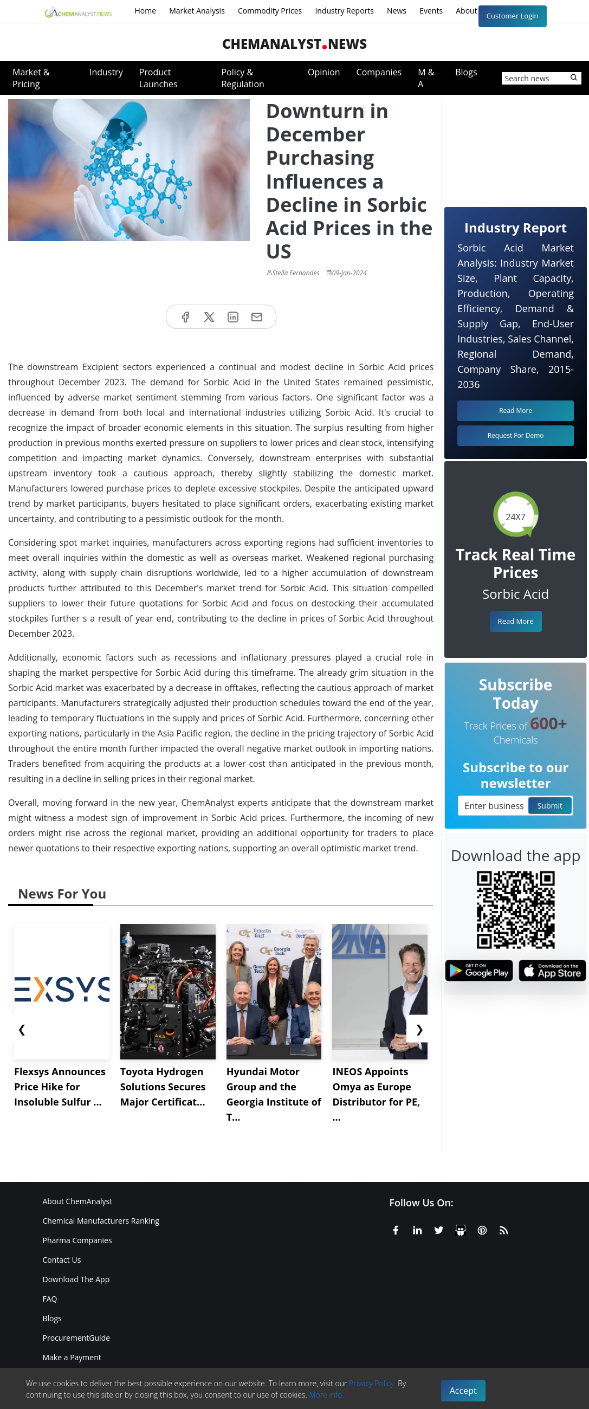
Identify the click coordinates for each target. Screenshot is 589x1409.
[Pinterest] (482, 1228)
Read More (516, 621)
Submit (550, 805)
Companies (379, 72)
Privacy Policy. (372, 1383)
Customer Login (513, 16)
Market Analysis (197, 10)
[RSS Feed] (504, 1228)
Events (431, 10)
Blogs (466, 72)
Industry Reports (344, 10)
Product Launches (158, 78)
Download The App (76, 1279)
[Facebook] (395, 1228)
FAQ (50, 1299)
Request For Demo (516, 435)
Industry (106, 72)
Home (146, 10)
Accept (463, 1391)
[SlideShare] (460, 1228)
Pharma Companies (77, 1240)
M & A (426, 78)
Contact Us (62, 1260)
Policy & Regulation (242, 78)
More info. (326, 1394)
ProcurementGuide (77, 1338)
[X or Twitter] (438, 1228)
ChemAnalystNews (294, 44)
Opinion (324, 72)
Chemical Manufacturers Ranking (101, 1221)
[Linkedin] (417, 1228)
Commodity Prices (270, 10)
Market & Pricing (31, 78)
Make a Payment (72, 1357)
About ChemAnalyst (78, 1201)
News (396, 10)
